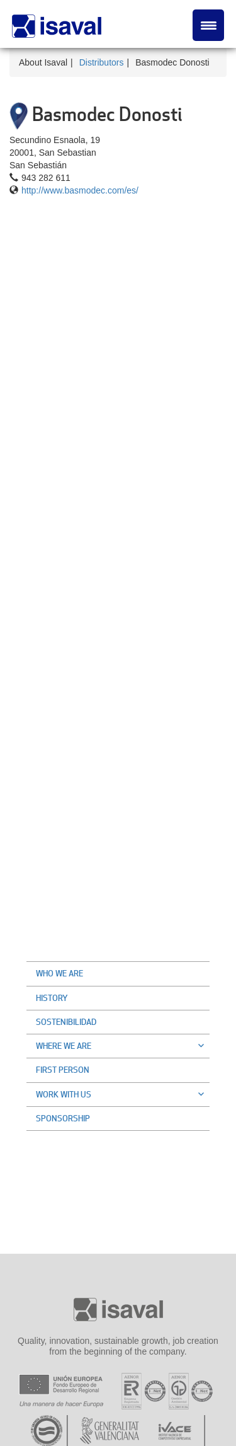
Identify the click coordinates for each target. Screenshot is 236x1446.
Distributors (101, 62)
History (52, 998)
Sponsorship (63, 1118)
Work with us (123, 1094)
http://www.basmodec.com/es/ (79, 190)
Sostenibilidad (66, 1021)
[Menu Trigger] (208, 25)
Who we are (59, 973)
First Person (62, 1069)
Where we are (123, 1045)
